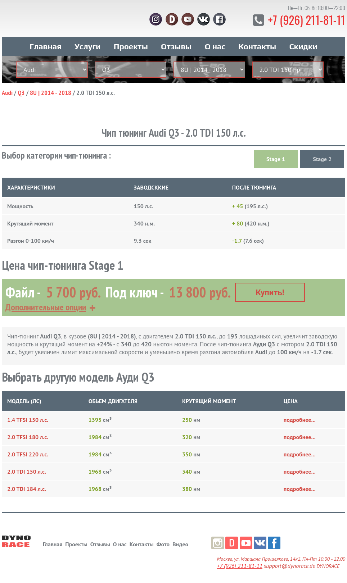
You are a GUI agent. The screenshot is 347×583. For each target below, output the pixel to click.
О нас (215, 46)
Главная (46, 46)
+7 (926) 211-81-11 (306, 19)
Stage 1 (275, 158)
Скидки (303, 46)
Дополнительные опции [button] (45, 306)
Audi (7, 92)
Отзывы (176, 46)
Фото (163, 543)
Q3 (21, 92)
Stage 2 (322, 158)
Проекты (131, 46)
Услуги (87, 46)
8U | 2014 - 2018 (50, 92)
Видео (180, 543)
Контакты (257, 46)
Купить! (270, 291)
